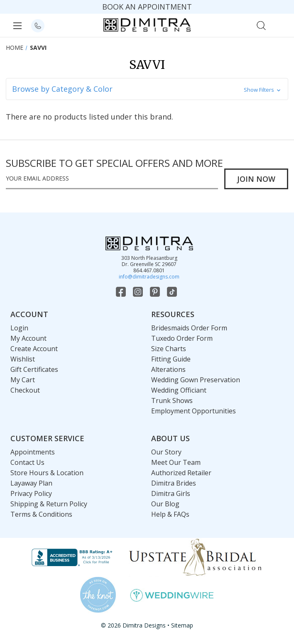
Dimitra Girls (170, 493)
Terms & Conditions (41, 514)
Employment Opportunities (193, 410)
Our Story (166, 452)
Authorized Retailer (181, 472)
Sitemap (182, 625)
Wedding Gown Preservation (195, 379)
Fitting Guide (171, 359)
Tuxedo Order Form (182, 338)
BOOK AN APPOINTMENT (147, 7)
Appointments (32, 452)
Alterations (168, 369)
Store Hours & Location (46, 472)
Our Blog (165, 503)
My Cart (22, 379)
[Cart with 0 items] (279, 24)
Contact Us (27, 462)
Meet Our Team (176, 462)
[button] (147, 89)
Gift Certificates (34, 369)
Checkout (25, 390)
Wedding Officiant (178, 390)
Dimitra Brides (173, 483)
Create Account (34, 348)
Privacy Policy (31, 493)
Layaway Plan (31, 483)
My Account (28, 338)
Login (19, 327)
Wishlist (22, 359)
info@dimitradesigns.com (149, 276)
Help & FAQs (170, 514)
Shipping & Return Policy (48, 503)
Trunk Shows (172, 400)
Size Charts (168, 348)
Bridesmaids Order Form (189, 327)
